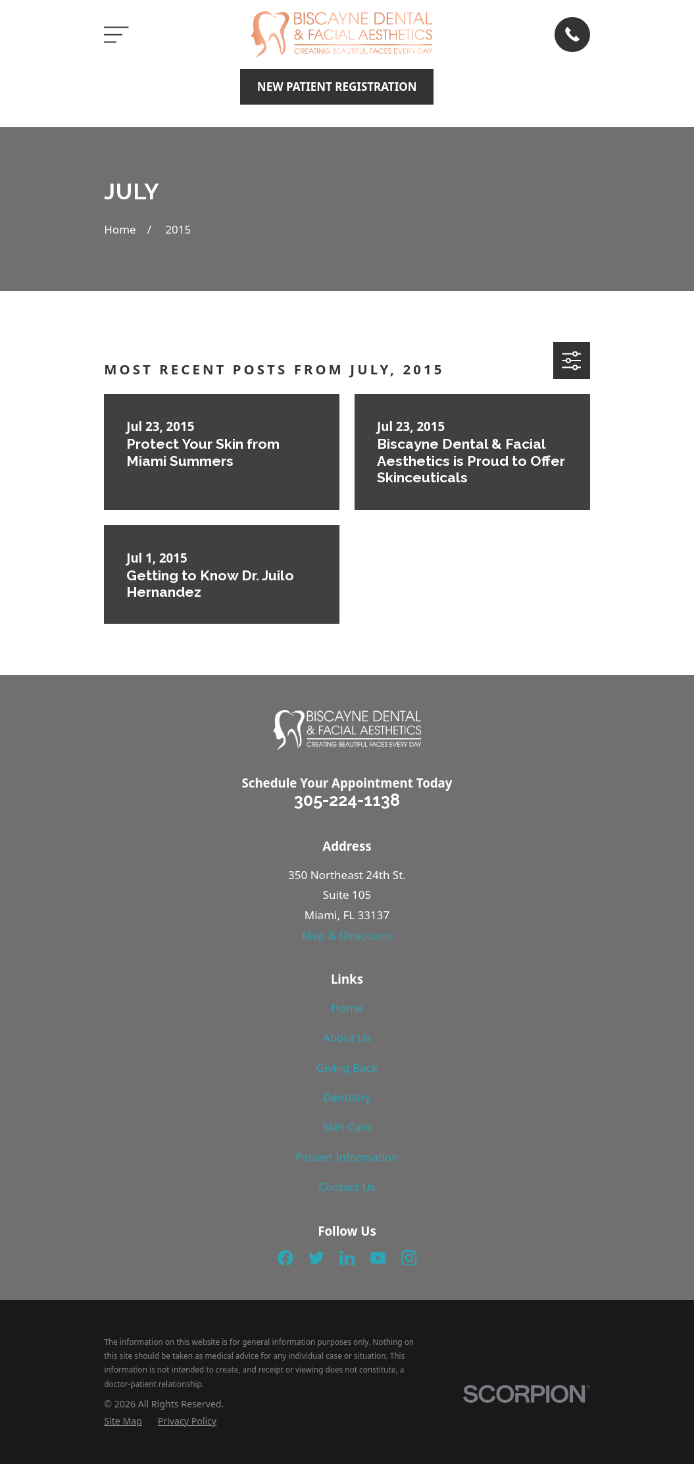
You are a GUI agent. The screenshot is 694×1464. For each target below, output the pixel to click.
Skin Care (346, 1126)
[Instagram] (409, 1258)
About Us (347, 1037)
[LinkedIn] (347, 1258)
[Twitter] (316, 1258)
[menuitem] (123, 1421)
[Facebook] (285, 1258)
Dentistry (347, 1097)
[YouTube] (378, 1258)
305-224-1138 (347, 800)
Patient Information (347, 1157)
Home (346, 1007)
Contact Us (347, 1186)
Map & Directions (347, 935)
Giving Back (347, 1067)
